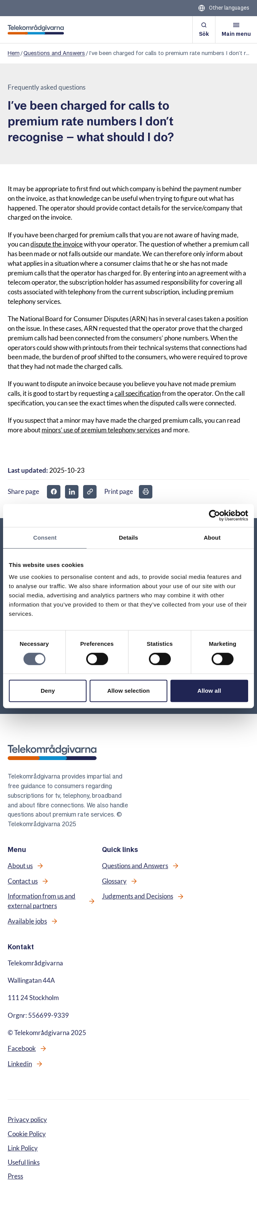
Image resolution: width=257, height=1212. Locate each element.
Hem (14, 53)
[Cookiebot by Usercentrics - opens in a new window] (214, 515)
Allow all (209, 690)
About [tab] (212, 537)
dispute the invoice (56, 244)
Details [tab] (128, 537)
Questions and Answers (54, 53)
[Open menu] (236, 29)
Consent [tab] (45, 537)
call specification (138, 393)
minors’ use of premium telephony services (101, 430)
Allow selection (128, 690)
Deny (48, 690)
